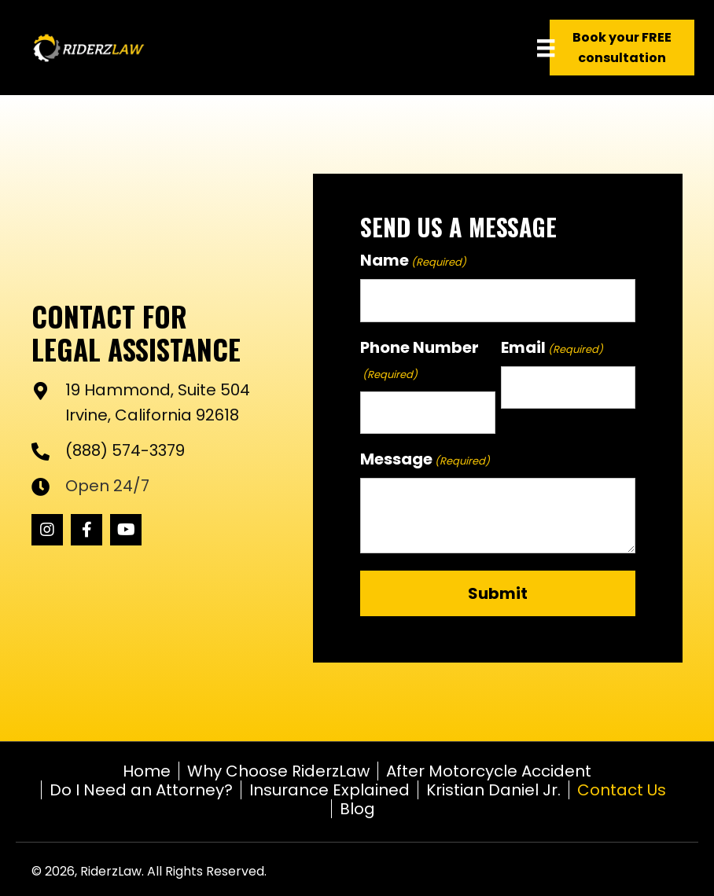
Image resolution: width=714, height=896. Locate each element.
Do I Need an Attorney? (141, 789)
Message (425, 459)
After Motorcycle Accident (488, 771)
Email (552, 347)
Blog (357, 808)
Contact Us (621, 789)
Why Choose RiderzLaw (278, 771)
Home (147, 771)
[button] (47, 529)
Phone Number (419, 360)
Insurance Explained (329, 789)
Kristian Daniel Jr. (493, 789)
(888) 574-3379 (125, 450)
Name (413, 260)
